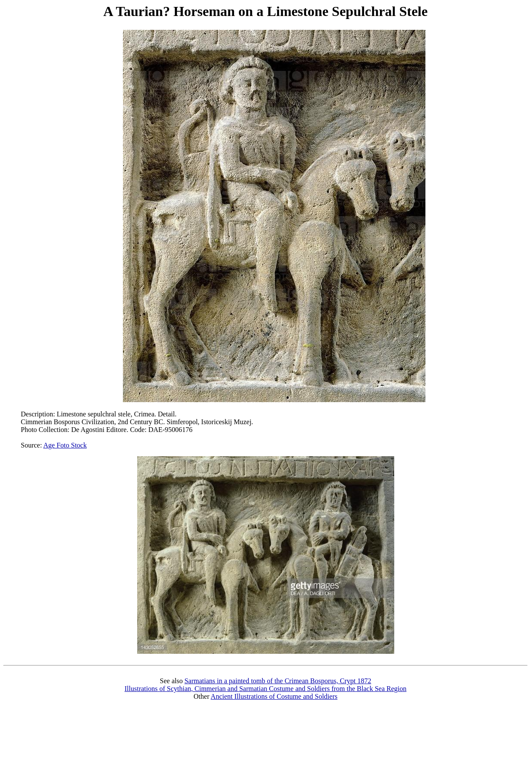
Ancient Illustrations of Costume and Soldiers (274, 696)
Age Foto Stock (65, 445)
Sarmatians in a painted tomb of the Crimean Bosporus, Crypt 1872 (277, 680)
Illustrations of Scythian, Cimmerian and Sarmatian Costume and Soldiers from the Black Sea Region (265, 688)
